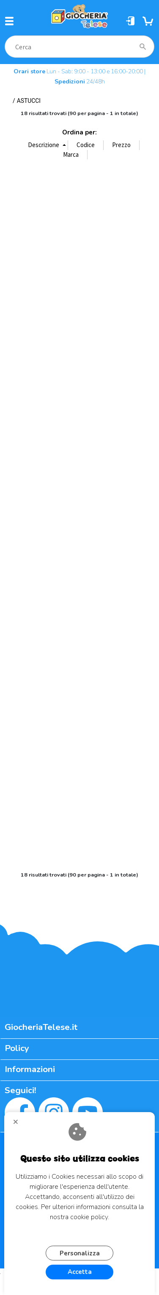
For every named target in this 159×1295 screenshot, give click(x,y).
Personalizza (80, 1253)
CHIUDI (19, 1124)
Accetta (80, 1272)
